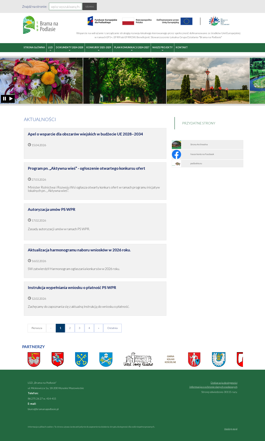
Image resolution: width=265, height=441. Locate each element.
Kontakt (182, 47)
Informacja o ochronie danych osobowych (213, 386)
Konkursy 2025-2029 (98, 49)
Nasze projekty (162, 49)
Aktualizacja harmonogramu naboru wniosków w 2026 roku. (79, 249)
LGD (50, 49)
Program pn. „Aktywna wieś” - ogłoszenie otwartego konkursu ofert (86, 168)
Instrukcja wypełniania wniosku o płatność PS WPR (72, 287)
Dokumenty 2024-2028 (69, 49)
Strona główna (34, 47)
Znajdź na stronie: (34, 6)
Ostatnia (112, 328)
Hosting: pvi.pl (230, 429)
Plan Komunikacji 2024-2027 (131, 49)
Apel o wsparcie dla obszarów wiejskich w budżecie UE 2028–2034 (85, 134)
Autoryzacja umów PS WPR (51, 209)
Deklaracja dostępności (224, 382)
